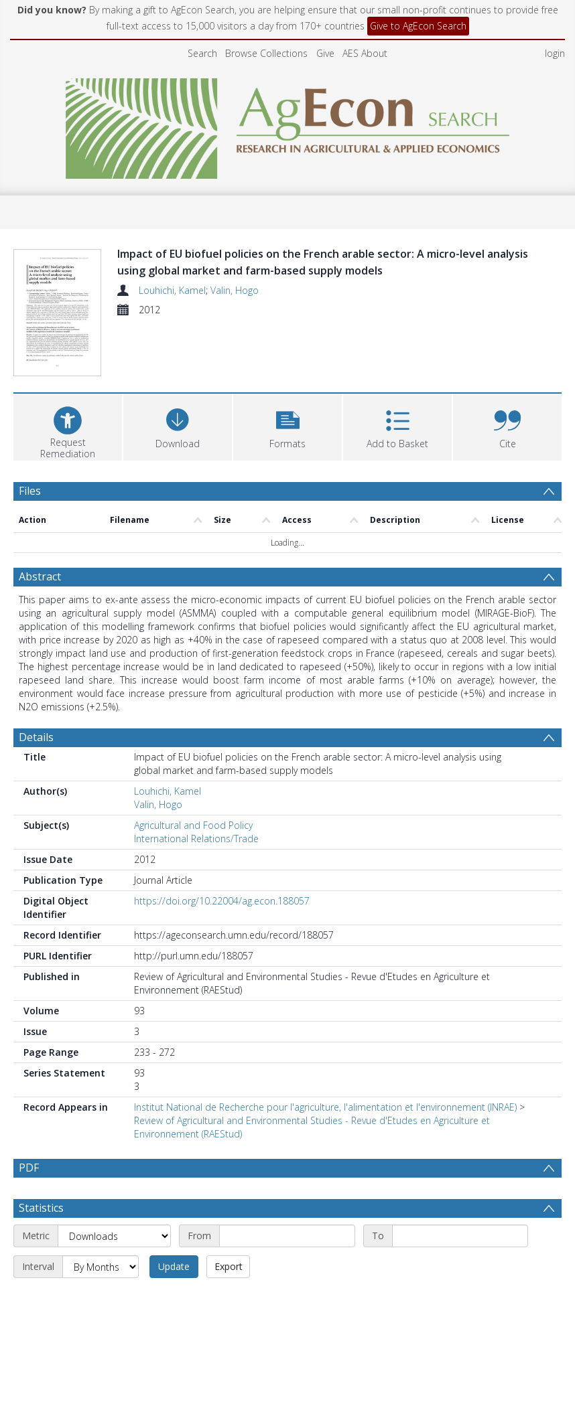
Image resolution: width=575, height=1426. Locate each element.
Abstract (40, 576)
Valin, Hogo (234, 290)
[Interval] (100, 1266)
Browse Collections (266, 53)
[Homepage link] (288, 125)
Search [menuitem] (202, 53)
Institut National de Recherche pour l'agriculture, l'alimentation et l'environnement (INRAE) (325, 1107)
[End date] (460, 1235)
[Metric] (114, 1235)
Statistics (41, 1207)
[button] (287, 425)
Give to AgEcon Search (418, 25)
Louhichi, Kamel (172, 290)
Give (325, 53)
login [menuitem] (555, 53)
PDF (29, 1167)
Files (30, 490)
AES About (364, 53)
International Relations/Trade (196, 838)
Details (36, 737)
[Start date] (287, 1235)
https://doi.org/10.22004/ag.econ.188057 (222, 900)
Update (174, 1266)
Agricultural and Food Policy (193, 825)
